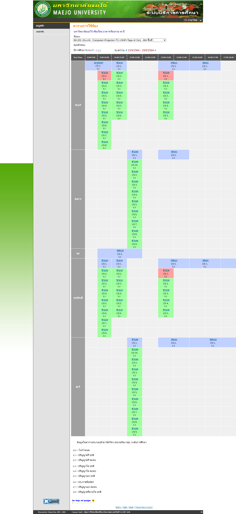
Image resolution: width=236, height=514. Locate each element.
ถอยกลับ (40, 32)
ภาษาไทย (191, 20)
